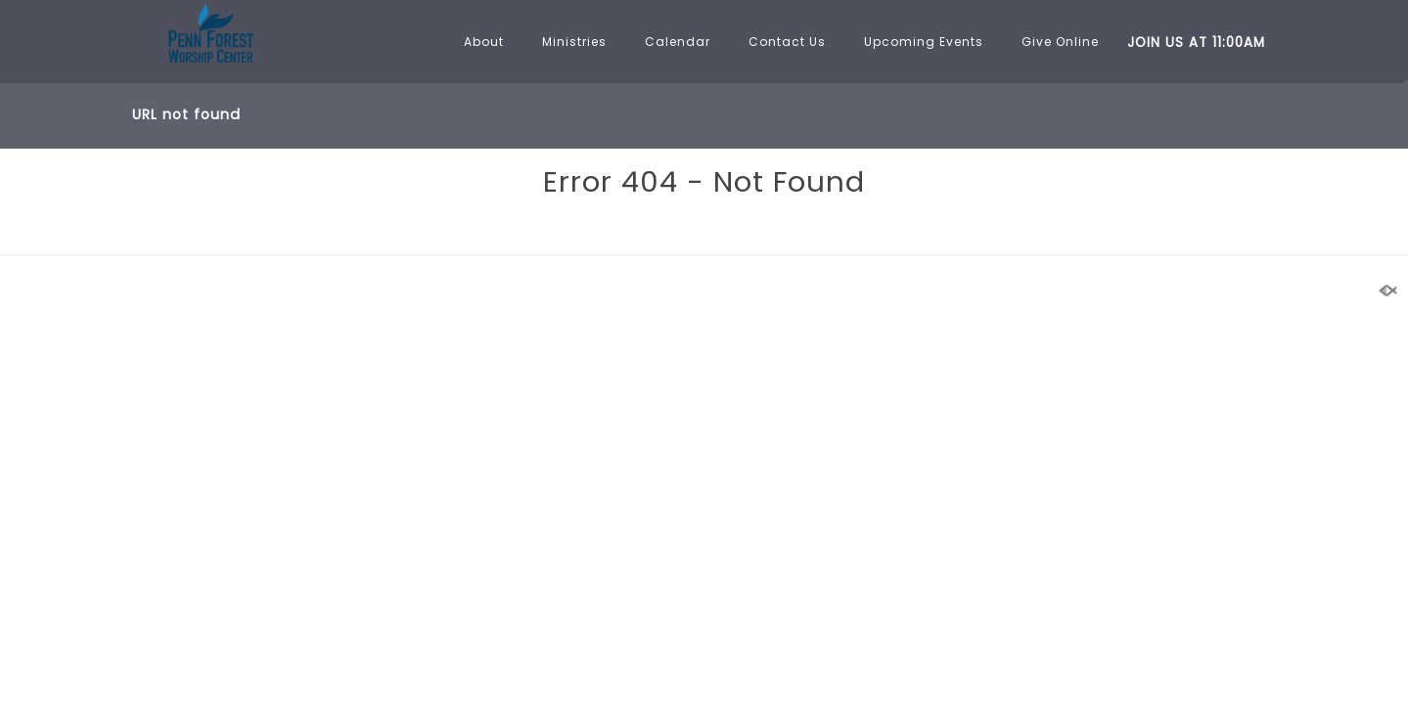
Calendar (677, 41)
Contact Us (787, 41)
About (484, 41)
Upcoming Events (923, 41)
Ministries (574, 41)
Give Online (1060, 41)
